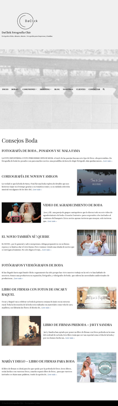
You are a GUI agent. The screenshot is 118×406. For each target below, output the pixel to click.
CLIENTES (80, 89)
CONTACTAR (94, 89)
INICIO (5, 89)
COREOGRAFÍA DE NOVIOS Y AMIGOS (30, 176)
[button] (18, 89)
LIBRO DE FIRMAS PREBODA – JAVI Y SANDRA (77, 325)
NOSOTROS (68, 89)
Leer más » (107, 161)
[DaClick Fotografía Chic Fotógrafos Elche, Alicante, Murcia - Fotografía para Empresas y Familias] (27, 25)
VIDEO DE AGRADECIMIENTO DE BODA (72, 205)
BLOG (57, 89)
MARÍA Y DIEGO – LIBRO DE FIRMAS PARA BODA (38, 361)
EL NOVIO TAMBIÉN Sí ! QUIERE (25, 236)
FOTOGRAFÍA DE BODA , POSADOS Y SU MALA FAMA (41, 151)
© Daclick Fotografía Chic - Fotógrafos (18, 403)
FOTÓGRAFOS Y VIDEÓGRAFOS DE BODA (32, 265)
